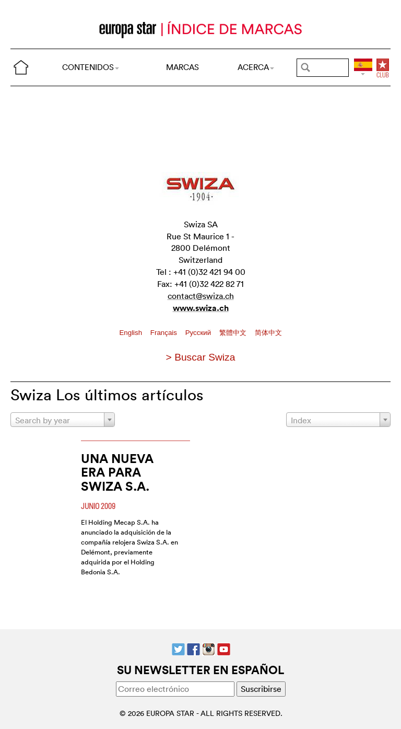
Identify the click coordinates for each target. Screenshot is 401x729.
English (131, 333)
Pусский (199, 333)
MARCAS (182, 67)
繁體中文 (234, 333)
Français (164, 333)
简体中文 (268, 333)
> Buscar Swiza (200, 357)
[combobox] (62, 419)
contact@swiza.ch (201, 296)
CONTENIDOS (90, 67)
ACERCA (256, 67)
